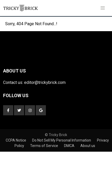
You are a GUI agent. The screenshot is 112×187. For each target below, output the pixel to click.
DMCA (69, 146)
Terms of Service (44, 146)
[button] (102, 8)
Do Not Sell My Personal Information (62, 140)
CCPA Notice (16, 140)
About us (87, 146)
